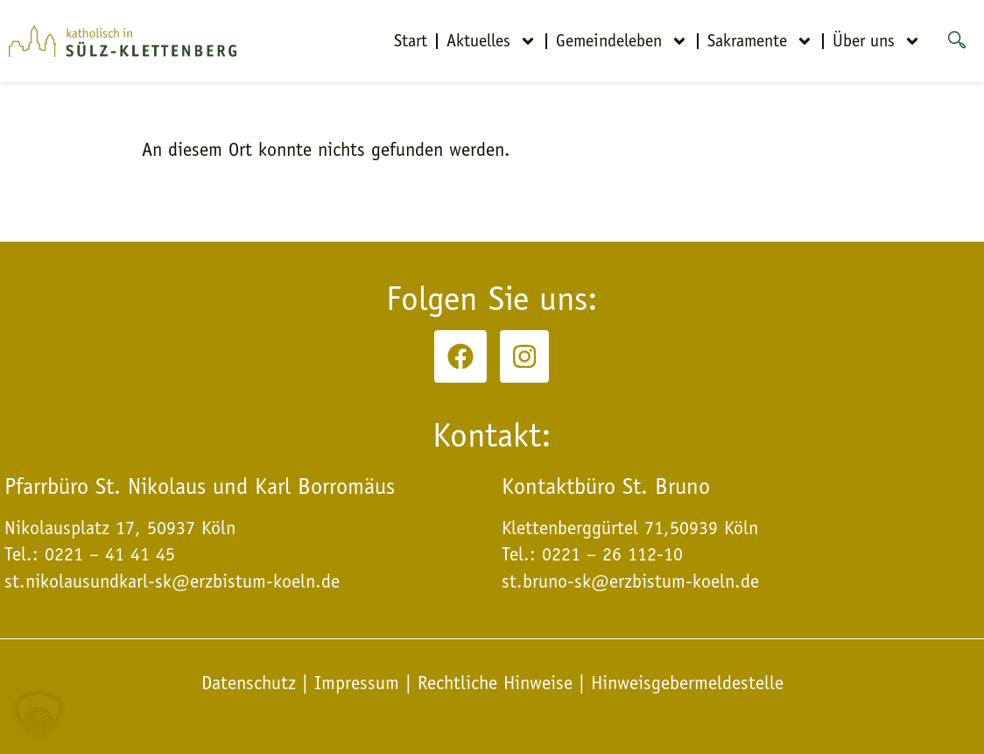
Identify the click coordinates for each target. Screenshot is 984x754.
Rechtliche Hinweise (495, 683)
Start (410, 41)
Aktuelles (491, 41)
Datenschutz (251, 683)
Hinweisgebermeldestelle (687, 683)
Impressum (356, 683)
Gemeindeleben (622, 41)
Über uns (877, 41)
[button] (38, 715)
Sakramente (760, 41)
